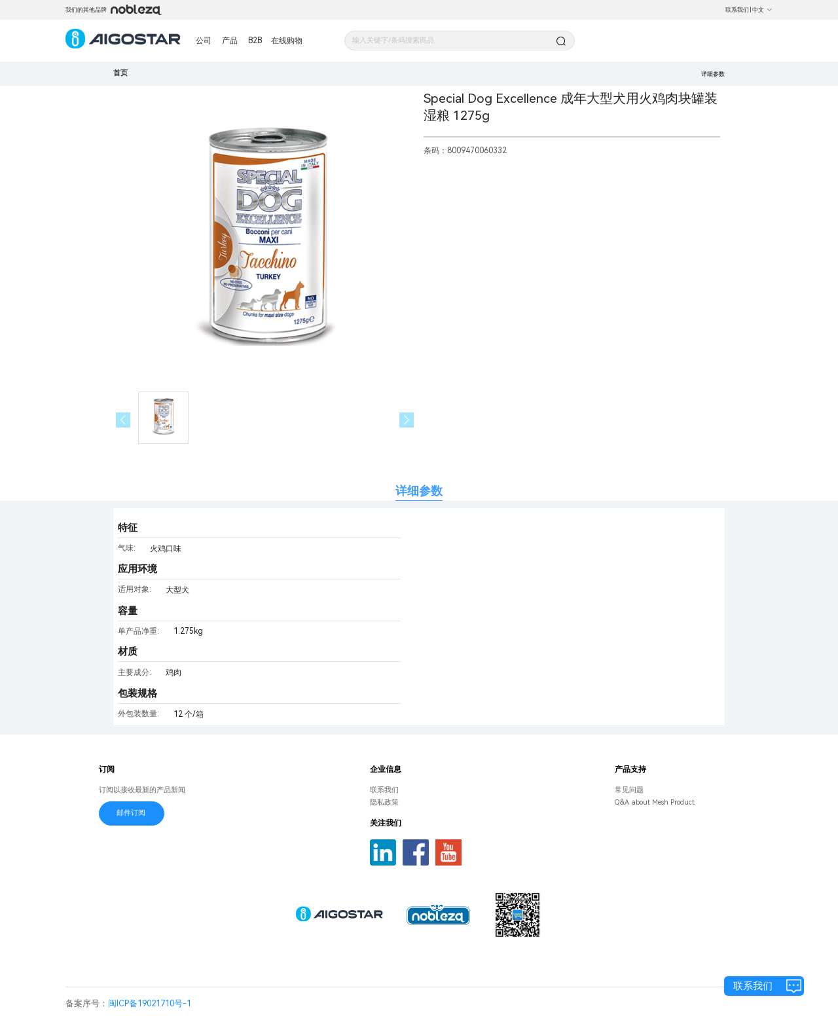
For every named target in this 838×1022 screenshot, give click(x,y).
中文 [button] (762, 10)
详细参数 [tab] (419, 491)
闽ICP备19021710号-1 (149, 1003)
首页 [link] (120, 73)
